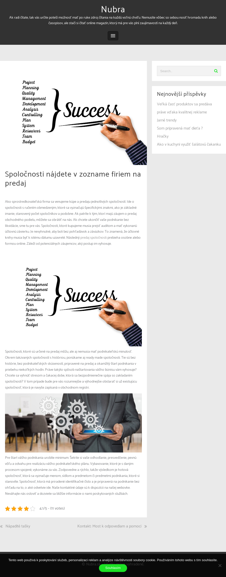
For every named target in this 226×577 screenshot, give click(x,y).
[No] (219, 565)
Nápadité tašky (18, 526)
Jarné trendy (167, 120)
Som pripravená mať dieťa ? (180, 128)
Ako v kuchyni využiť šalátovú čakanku (189, 144)
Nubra (113, 10)
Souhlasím (113, 568)
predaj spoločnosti (93, 238)
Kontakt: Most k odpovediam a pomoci (109, 526)
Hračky (162, 136)
